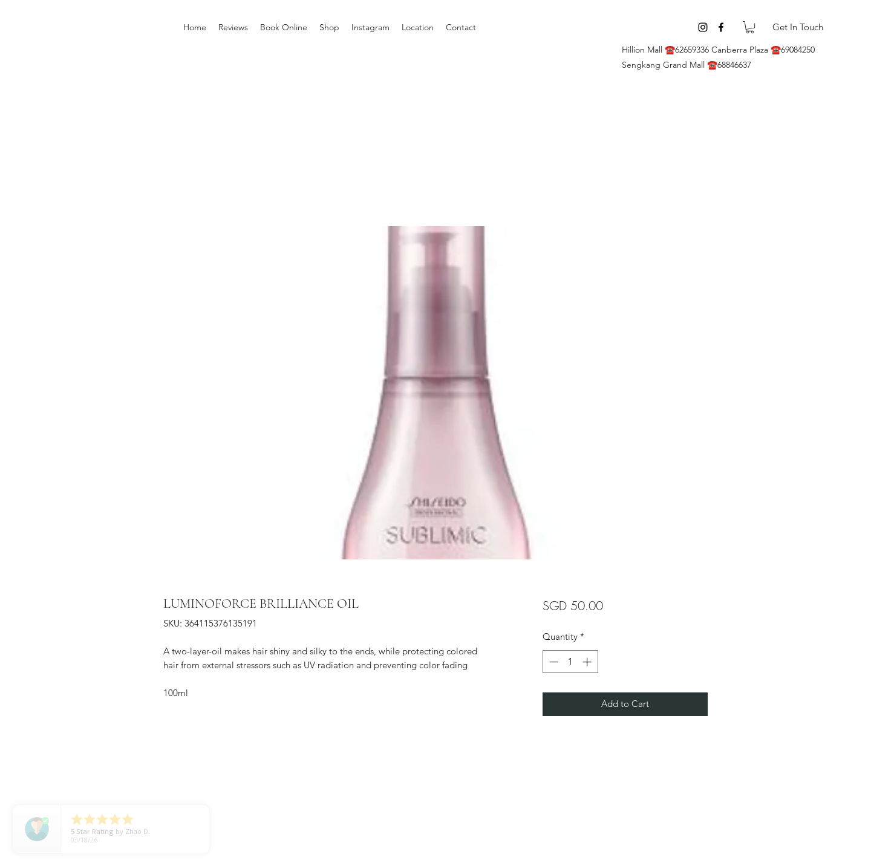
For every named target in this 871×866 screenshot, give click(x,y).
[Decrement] (552, 662)
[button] (750, 27)
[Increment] (588, 662)
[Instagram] (703, 27)
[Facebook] (721, 27)
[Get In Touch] (797, 27)
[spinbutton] (570, 662)
